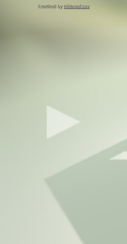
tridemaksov (76, 6)
